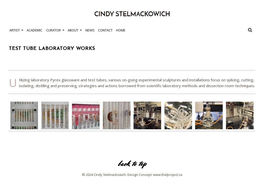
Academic (34, 30)
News (90, 30)
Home (120, 30)
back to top (132, 163)
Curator (53, 30)
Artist (14, 30)
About (73, 30)
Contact (105, 30)
